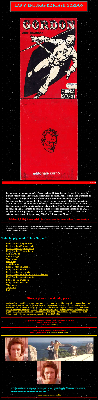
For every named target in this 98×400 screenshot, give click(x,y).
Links (8, 290)
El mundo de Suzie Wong (45, 312)
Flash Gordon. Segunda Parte (20, 248)
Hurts (15, 314)
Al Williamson (13, 264)
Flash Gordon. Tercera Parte (19, 251)
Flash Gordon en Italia (16, 269)
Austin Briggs (12, 256)
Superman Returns (37, 305)
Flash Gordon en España (18, 267)
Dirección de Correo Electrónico (57, 332)
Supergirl (69, 303)
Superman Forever (20, 305)
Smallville (10, 307)
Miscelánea (11, 285)
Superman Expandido (55, 303)
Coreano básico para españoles (31, 314)
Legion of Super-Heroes (76, 305)
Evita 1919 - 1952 (53, 314)
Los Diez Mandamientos (23, 312)
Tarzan (34, 310)
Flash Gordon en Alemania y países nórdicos (27, 274)
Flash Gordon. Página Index (19, 243)
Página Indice (11, 303)
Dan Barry (11, 261)
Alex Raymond (13, 254)
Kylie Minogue (75, 312)
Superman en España (56, 305)
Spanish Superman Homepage (31, 303)
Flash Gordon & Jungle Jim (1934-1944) (61, 307)
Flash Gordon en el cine (17, 282)
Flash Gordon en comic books (20, 277)
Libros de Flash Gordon (17, 280)
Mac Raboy (11, 259)
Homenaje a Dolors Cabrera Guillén (49, 395)
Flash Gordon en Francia (18, 272)
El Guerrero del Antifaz (48, 310)
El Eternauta (62, 312)
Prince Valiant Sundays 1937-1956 (29, 307)
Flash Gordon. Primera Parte (20, 246)
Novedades (11, 287)
